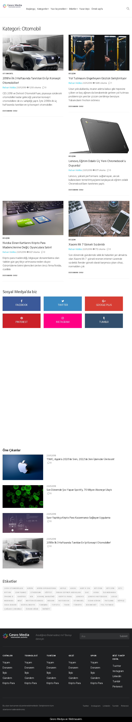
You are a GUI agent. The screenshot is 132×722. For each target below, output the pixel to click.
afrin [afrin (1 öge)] (30, 588)
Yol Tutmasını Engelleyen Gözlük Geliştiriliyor (97, 78)
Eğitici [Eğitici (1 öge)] (48, 592)
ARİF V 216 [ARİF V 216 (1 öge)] (85, 588)
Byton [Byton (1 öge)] (7, 592)
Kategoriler (43, 8)
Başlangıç (31, 8)
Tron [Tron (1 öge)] (66, 605)
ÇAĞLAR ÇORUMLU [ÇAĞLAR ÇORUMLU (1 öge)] (12, 609)
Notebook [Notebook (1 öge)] (63, 600)
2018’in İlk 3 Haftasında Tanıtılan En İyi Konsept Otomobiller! (31, 80)
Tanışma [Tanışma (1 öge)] (43, 605)
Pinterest (118, 686)
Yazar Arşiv (84, 8)
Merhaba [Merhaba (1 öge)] (8, 600)
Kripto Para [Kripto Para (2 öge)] (65, 596)
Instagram (118, 671)
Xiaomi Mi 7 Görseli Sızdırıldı (87, 244)
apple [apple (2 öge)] (63, 588)
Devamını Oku (10, 111)
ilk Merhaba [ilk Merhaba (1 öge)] (109, 592)
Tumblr (116, 681)
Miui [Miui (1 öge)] (20, 600)
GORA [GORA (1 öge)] (96, 592)
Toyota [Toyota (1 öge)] (56, 605)
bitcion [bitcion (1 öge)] (98, 588)
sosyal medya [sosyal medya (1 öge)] (28, 605)
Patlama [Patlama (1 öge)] (109, 600)
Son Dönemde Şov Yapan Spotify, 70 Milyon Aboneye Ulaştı (79, 490)
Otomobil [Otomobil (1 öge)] (79, 600)
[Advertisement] (28, 392)
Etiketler (73, 8)
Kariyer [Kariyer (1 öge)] (22, 596)
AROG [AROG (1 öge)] (73, 588)
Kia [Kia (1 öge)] (31, 596)
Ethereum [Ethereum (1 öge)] (36, 592)
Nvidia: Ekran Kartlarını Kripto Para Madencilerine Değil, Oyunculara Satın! (27, 245)
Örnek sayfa (97, 8)
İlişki (5, 673)
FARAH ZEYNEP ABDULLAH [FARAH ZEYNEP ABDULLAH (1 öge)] (68, 592)
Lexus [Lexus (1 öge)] (114, 596)
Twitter (117, 666)
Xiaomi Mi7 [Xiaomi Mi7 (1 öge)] (91, 605)
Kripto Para (9, 683)
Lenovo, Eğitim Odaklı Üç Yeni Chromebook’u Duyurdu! (97, 163)
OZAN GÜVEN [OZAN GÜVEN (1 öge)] (94, 600)
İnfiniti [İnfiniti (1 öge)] (46, 609)
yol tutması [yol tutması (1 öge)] (107, 605)
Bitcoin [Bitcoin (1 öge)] (110, 588)
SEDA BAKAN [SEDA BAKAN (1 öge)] (10, 605)
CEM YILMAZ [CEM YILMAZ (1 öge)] (20, 592)
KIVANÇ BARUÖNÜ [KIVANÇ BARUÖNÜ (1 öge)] (45, 596)
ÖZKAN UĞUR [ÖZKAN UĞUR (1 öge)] (32, 609)
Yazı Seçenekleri (59, 8)
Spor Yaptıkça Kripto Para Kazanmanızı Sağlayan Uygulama (78, 517)
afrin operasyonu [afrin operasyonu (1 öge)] (46, 588)
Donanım (7, 667)
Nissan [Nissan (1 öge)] (50, 600)
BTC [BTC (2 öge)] (120, 588)
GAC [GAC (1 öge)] (87, 592)
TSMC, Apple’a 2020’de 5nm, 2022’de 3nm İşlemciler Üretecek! (80, 459)
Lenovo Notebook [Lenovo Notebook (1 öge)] (97, 596)
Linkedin (117, 676)
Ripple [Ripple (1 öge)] (121, 600)
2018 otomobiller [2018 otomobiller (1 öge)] (13, 588)
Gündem (7, 678)
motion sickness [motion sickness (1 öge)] (34, 600)
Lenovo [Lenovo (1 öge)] (80, 596)
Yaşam (6, 662)
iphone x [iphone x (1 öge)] (8, 596)
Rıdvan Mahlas (9, 87)
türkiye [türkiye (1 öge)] (78, 605)
